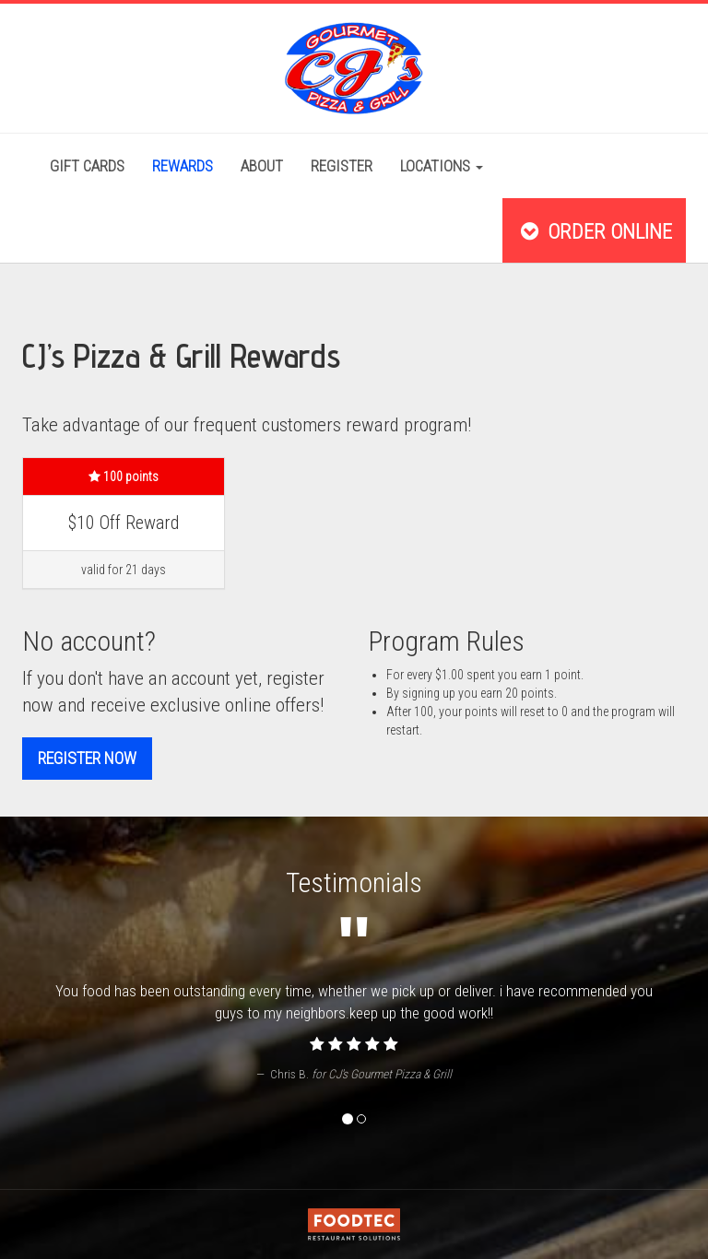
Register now (87, 758)
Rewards (182, 166)
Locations (441, 166)
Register (341, 166)
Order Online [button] (594, 231)
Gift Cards (87, 166)
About (262, 166)
